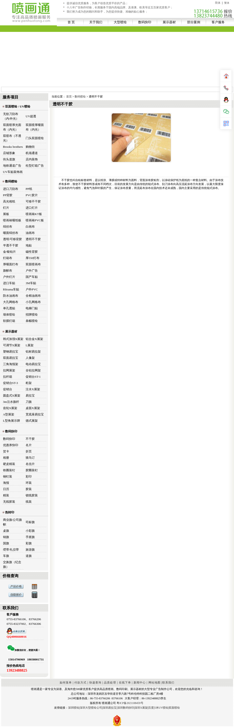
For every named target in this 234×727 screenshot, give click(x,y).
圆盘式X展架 (12, 395)
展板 (6, 214)
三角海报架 (10, 364)
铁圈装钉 (9, 470)
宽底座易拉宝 (35, 414)
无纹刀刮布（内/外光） (11, 116)
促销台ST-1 (33, 376)
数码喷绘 (9, 181)
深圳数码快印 (125, 707)
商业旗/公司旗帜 (12, 522)
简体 (217, 2)
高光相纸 (9, 201)
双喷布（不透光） (12, 138)
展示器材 (169, 22)
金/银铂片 (9, 251)
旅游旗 (30, 549)
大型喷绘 (120, 22)
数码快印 (144, 22)
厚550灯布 (32, 258)
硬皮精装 (9, 464)
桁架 (29, 383)
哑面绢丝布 (10, 233)
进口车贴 (9, 283)
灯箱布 (7, 258)
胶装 (29, 489)
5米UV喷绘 (161, 707)
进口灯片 (32, 207)
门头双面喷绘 (35, 138)
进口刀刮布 (10, 189)
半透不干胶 (10, 245)
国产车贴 (32, 277)
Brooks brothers (13, 146)
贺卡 (6, 451)
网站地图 (154, 682)
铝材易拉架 (33, 351)
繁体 (226, 2)
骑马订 (30, 457)
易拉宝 (30, 395)
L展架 (30, 345)
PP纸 (29, 189)
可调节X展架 (12, 345)
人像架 (30, 358)
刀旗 (29, 402)
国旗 (6, 543)
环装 (29, 483)
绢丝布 (7, 226)
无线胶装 (9, 501)
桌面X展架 (33, 408)
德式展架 (32, 420)
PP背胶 (8, 195)
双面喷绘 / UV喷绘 (16, 106)
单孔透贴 (9, 308)
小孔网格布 (33, 302)
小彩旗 (30, 530)
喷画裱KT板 (34, 214)
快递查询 (95, 682)
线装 (29, 501)
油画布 (30, 233)
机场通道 (32, 153)
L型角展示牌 (11, 420)
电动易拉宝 (33, 364)
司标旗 (30, 522)
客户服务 (218, 22)
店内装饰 (32, 159)
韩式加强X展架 (13, 339)
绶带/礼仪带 (11, 549)
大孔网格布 (10, 302)
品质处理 (110, 682)
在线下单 (125, 682)
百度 (151, 707)
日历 (6, 489)
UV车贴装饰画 (13, 172)
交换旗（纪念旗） (12, 564)
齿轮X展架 (10, 408)
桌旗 (6, 530)
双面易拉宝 (10, 358)
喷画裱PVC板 (35, 220)
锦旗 (6, 537)
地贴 (29, 245)
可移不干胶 (33, 201)
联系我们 (168, 682)
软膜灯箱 (9, 321)
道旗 (29, 556)
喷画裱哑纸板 (12, 220)
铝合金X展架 (34, 339)
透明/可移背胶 (12, 239)
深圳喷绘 (73, 707)
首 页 (71, 22)
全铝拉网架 (33, 370)
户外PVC (32, 289)
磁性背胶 (32, 251)
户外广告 (32, 270)
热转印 (8, 512)
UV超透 (31, 116)
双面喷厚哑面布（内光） (35, 127)
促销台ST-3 (10, 383)
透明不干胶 (33, 239)
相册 (6, 457)
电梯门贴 (32, 308)
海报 (6, 483)
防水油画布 (10, 295)
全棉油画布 (33, 295)
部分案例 (193, 22)
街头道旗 (9, 159)
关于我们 (95, 22)
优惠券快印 (10, 445)
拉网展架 (9, 370)
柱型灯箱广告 (35, 165)
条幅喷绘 (32, 321)
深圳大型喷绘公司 (91, 707)
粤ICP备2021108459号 (130, 703)
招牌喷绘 (32, 314)
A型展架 (8, 414)
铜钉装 (7, 476)
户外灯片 (9, 277)
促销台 (7, 389)
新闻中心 (140, 682)
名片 (29, 445)
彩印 (29, 476)
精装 (6, 495)
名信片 (30, 464)
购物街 (30, 146)
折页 (29, 451)
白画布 (30, 226)
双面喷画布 (33, 264)
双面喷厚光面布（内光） (12, 127)
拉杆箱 (7, 376)
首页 (69, 96)
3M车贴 (31, 283)
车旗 (6, 556)
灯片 (6, 207)
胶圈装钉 (32, 470)
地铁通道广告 (12, 165)
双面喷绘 (174, 707)
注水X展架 (33, 389)
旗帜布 (7, 270)
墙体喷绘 (9, 314)
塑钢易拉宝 (10, 351)
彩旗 (29, 543)
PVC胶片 (32, 195)
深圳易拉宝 (110, 707)
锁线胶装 (32, 495)
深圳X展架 (141, 707)
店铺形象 (9, 153)
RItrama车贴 (11, 289)
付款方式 (80, 682)
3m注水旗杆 (11, 402)
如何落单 (66, 682)
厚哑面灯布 (10, 264)
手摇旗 (30, 537)
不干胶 (30, 439)
